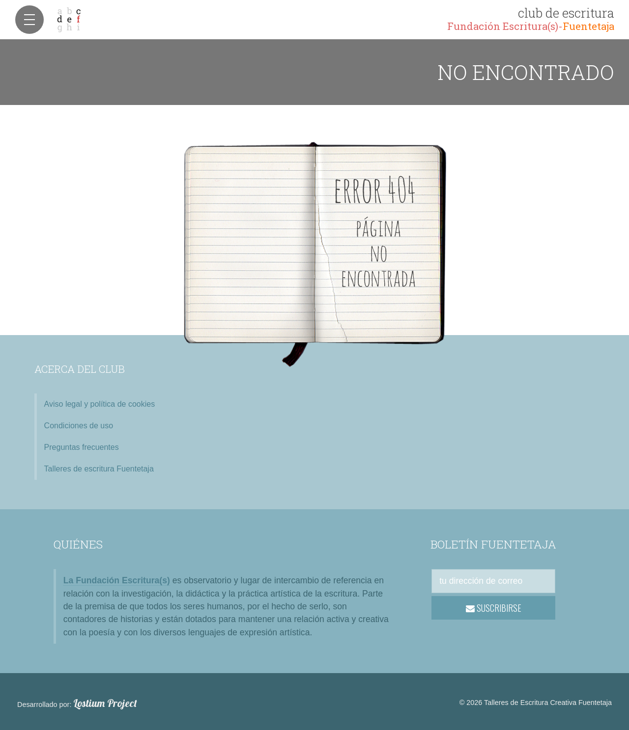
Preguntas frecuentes (81, 447)
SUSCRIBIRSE (493, 607)
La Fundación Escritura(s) (116, 580)
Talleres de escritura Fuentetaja (99, 469)
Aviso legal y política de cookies (99, 404)
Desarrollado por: (77, 703)
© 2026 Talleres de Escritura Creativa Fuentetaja (535, 702)
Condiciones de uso (79, 425)
